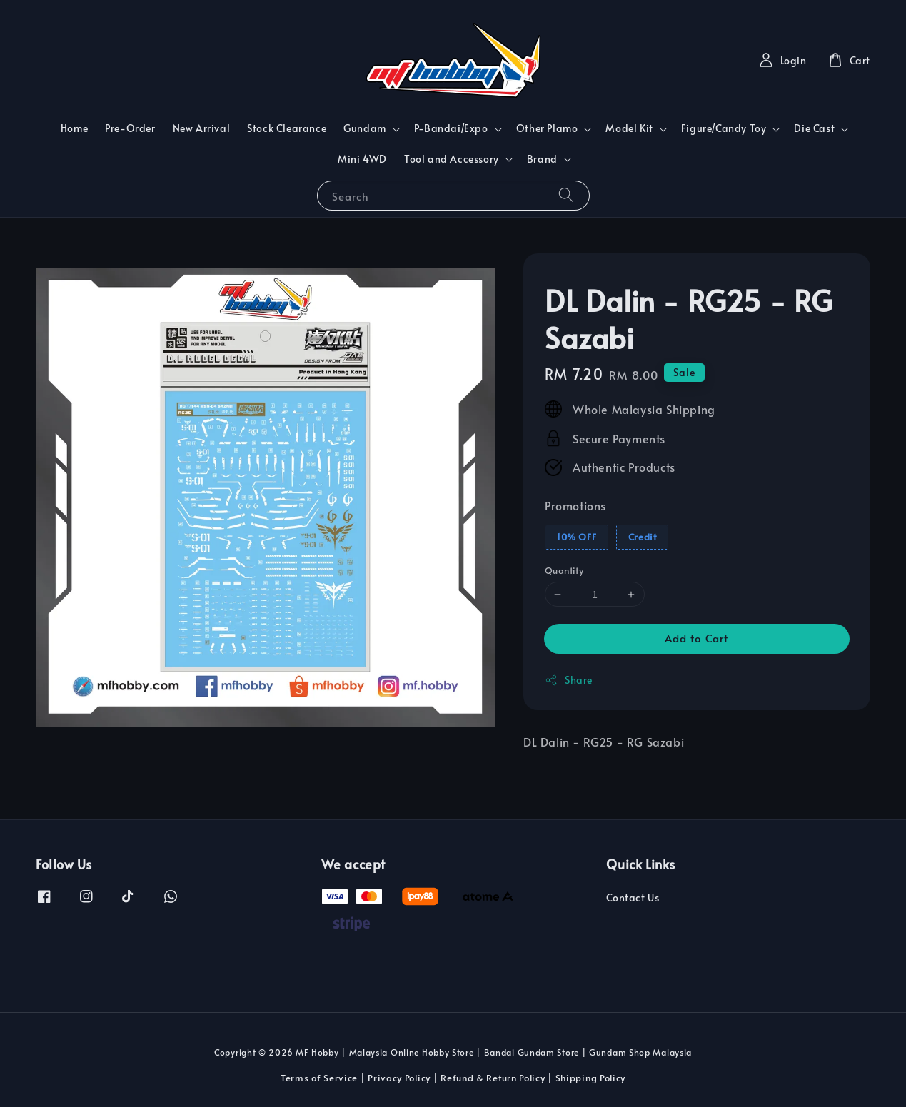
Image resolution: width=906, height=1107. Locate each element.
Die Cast (814, 128)
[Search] (566, 195)
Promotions (575, 505)
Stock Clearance (286, 128)
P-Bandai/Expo (451, 128)
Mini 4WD (362, 159)
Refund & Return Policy (493, 1077)
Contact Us (632, 897)
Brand (542, 159)
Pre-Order (130, 128)
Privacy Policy (399, 1077)
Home (74, 128)
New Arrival (202, 128)
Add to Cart (696, 637)
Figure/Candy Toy (724, 128)
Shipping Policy (590, 1077)
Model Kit (629, 128)
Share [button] (569, 680)
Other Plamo (547, 128)
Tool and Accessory (451, 159)
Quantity (564, 570)
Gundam (364, 128)
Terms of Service (319, 1077)
